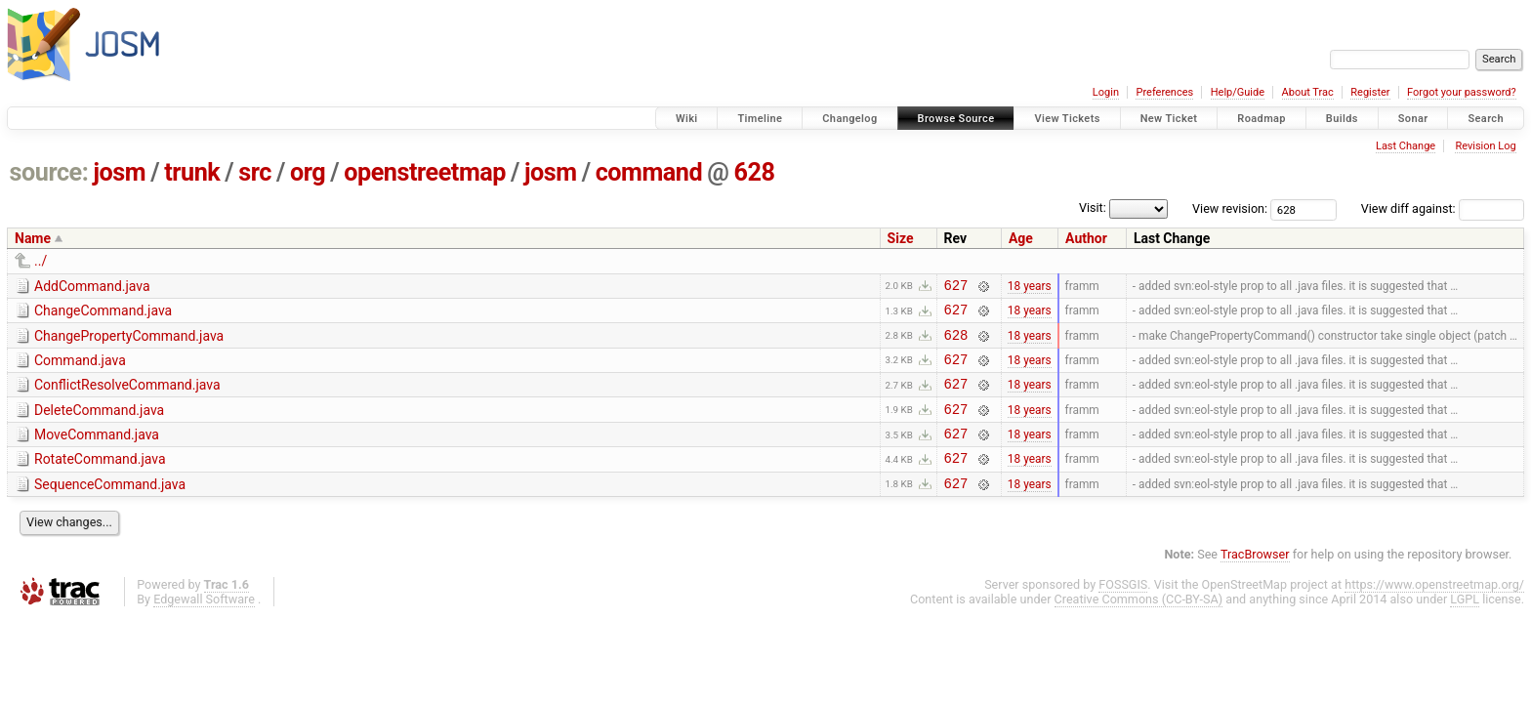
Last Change (1405, 146)
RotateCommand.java (100, 479)
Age (1021, 238)
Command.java (80, 369)
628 (753, 172)
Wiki (687, 118)
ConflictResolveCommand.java (127, 396)
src (254, 172)
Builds (1342, 118)
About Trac (1308, 92)
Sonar (1413, 118)
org (307, 172)
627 (956, 287)
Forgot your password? (1461, 92)
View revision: (1229, 208)
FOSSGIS (1122, 610)
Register (1369, 92)
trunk (192, 172)
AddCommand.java (92, 286)
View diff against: (1442, 208)
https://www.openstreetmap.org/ (1434, 610)
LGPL (1464, 625)
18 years (1030, 287)
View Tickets (1066, 118)
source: (49, 172)
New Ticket (1169, 118)
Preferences (1164, 92)
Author (1086, 238)
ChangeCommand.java (103, 313)
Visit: (1092, 207)
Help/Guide (1237, 92)
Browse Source (956, 118)
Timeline (759, 118)
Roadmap (1261, 118)
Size (901, 238)
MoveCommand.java (96, 452)
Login (1106, 92)
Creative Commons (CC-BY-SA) (1139, 625)
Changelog (849, 118)
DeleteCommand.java (99, 425)
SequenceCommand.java (110, 508)
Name (33, 238)
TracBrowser (1255, 580)
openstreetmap (425, 172)
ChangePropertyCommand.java (129, 342)
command (649, 172)
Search (1486, 118)
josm (119, 172)
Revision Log (1485, 146)
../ (40, 261)
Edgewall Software (204, 625)
